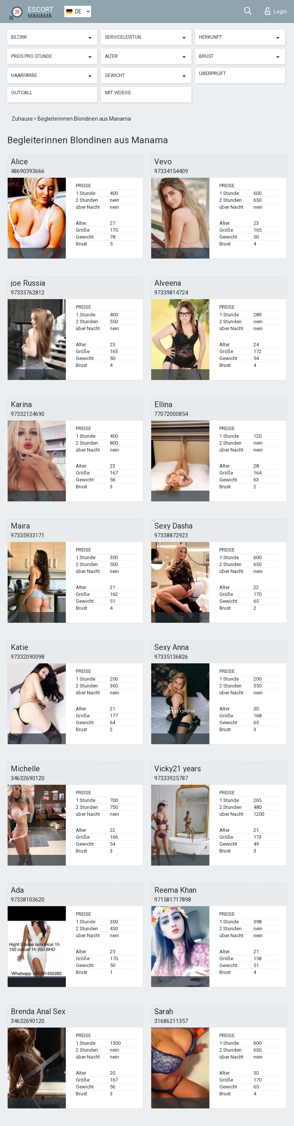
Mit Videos (118, 92)
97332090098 (27, 656)
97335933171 (27, 535)
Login (276, 11)
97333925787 (171, 778)
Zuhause (22, 119)
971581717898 (172, 899)
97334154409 (171, 171)
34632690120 (27, 778)
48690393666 (27, 171)
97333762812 (27, 292)
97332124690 (27, 414)
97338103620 (27, 899)
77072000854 (171, 414)
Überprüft (212, 73)
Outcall (22, 92)
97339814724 (171, 292)
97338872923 (171, 535)
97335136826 (171, 656)
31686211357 (171, 1021)
